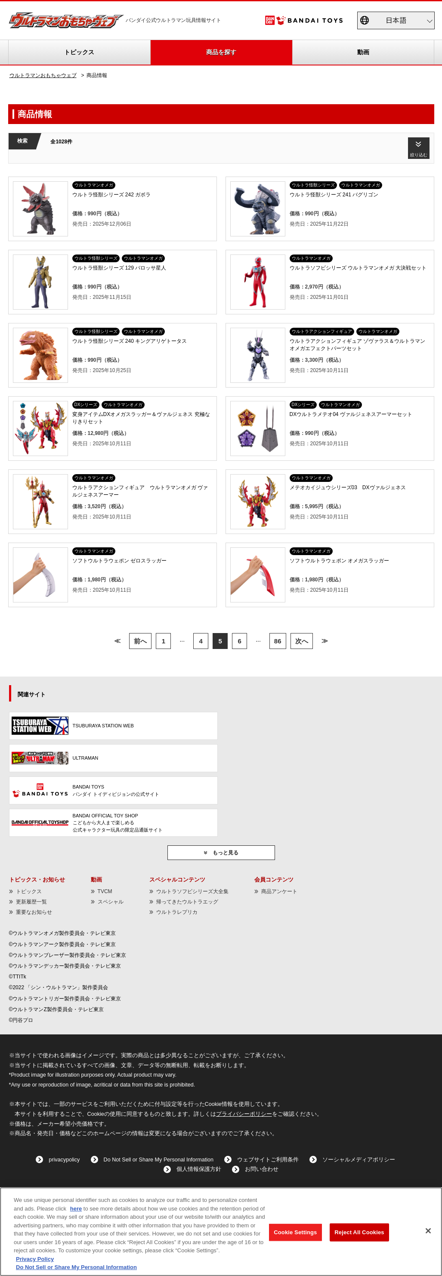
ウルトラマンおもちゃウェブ (43, 75)
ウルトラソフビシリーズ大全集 (192, 891)
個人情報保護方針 (198, 1169)
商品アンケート (279, 891)
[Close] (428, 1230)
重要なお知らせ (34, 912)
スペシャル (111, 902)
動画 (363, 52)
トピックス (79, 52)
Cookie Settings (295, 1232)
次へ (301, 641)
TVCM (105, 891)
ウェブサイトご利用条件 (268, 1160)
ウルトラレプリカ (177, 912)
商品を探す (221, 52)
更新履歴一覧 (31, 902)
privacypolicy (64, 1160)
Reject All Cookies (359, 1232)
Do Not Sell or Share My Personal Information (159, 1160)
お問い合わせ (261, 1169)
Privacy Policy (35, 1259)
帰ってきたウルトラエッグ (187, 902)
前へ (140, 641)
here (76, 1208)
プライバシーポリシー (244, 1114)
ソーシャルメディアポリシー (358, 1160)
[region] (221, 1231)
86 (277, 641)
